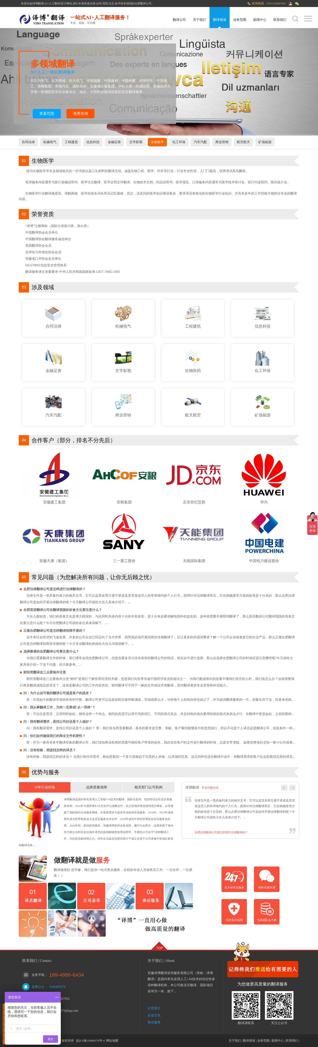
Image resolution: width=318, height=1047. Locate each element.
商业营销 (221, 142)
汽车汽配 (200, 142)
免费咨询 (80, 114)
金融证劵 (114, 142)
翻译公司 (179, 20)
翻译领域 (219, 20)
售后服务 (154, 1022)
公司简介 (154, 1008)
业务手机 (38, 975)
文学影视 (135, 142)
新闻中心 (259, 20)
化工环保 (178, 142)
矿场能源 (264, 142)
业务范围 (239, 20)
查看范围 (46, 114)
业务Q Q (38, 987)
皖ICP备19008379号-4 (90, 1040)
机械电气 (49, 142)
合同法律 (28, 142)
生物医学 (157, 142)
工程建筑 (71, 142)
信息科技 (92, 142)
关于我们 (199, 20)
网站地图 (112, 1040)
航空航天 (243, 142)
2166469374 (57, 987)
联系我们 (279, 20)
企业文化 (154, 1015)
